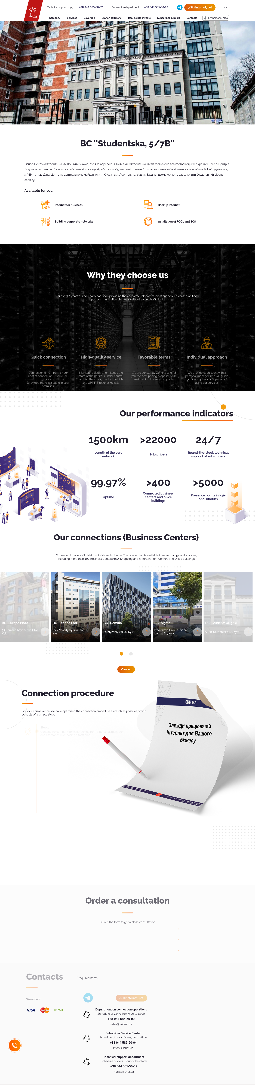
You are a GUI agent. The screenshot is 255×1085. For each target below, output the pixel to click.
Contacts (192, 18)
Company (54, 18)
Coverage (89, 18)
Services (72, 18)
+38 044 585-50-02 (91, 7)
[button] (121, 653)
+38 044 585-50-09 (156, 7)
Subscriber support (168, 18)
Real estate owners (139, 18)
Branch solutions (111, 18)
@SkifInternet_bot (200, 7)
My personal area (218, 18)
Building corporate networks (74, 221)
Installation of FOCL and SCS (177, 221)
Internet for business (68, 205)
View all (126, 669)
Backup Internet (169, 205)
